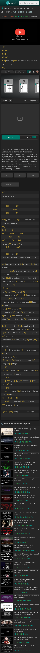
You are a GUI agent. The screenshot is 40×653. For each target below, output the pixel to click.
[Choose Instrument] (10, 100)
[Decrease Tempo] (3, 71)
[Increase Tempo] (12, 71)
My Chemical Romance (21, 12)
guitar (5, 100)
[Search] (37, 3)
